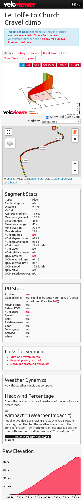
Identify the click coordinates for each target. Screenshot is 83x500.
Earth (64, 53)
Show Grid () (63, 117)
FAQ (55, 301)
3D (22, 65)
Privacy (29, 494)
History (21, 53)
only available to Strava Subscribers (35, 35)
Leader (34, 53)
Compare (28, 58)
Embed (62, 65)
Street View (11, 58)
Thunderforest (35, 178)
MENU (76, 4)
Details (8, 53)
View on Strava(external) (25, 356)
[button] (54, 128)
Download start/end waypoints (29, 364)
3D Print (74, 65)
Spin (36, 65)
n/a (34, 234)
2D (28, 65)
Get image (48, 65)
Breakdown (50, 53)
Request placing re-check (26, 360)
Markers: (34, 121)
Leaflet (9, 178)
